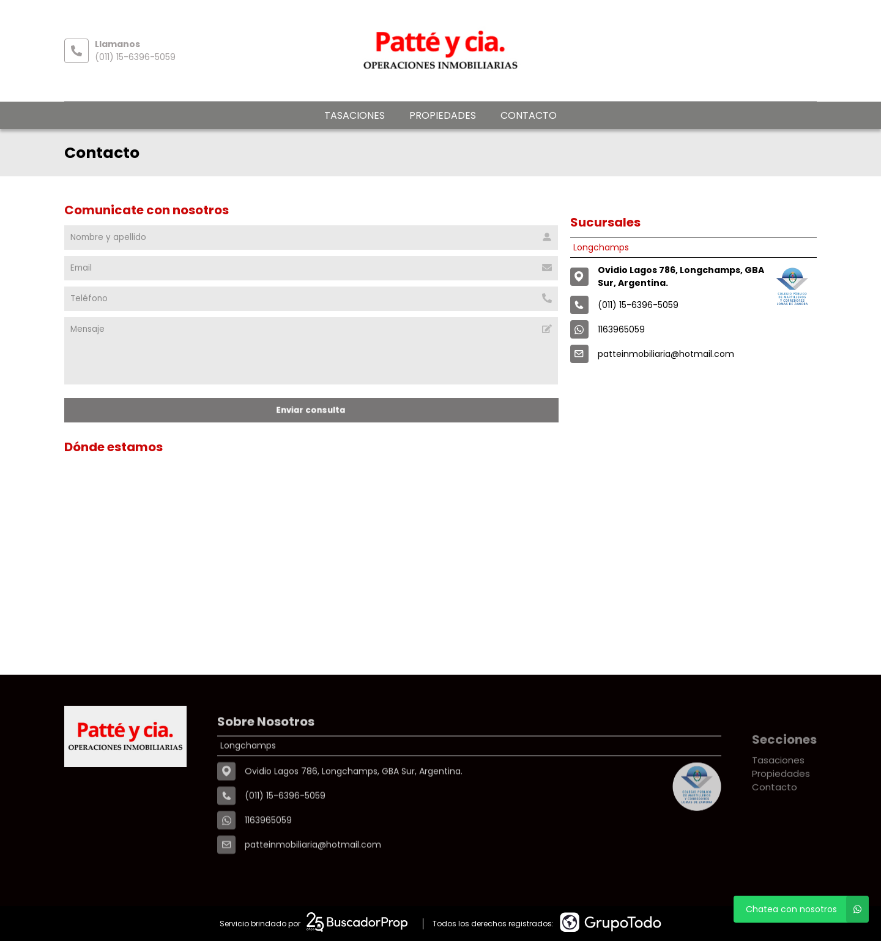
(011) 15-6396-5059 (135, 57)
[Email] (311, 268)
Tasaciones (354, 115)
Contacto (528, 115)
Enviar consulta (311, 410)
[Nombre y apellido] (311, 237)
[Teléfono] (311, 299)
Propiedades (442, 115)
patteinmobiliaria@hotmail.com (666, 354)
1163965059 (621, 329)
